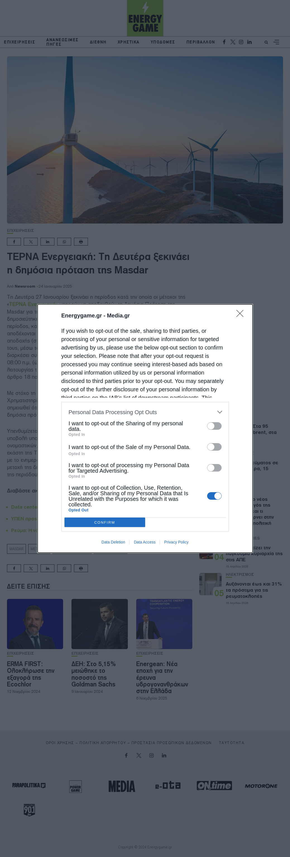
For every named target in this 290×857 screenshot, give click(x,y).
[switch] (214, 426)
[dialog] (145, 428)
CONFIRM (104, 522)
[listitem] (145, 412)
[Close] (241, 315)
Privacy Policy (176, 542)
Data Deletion (113, 542)
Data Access (144, 542)
